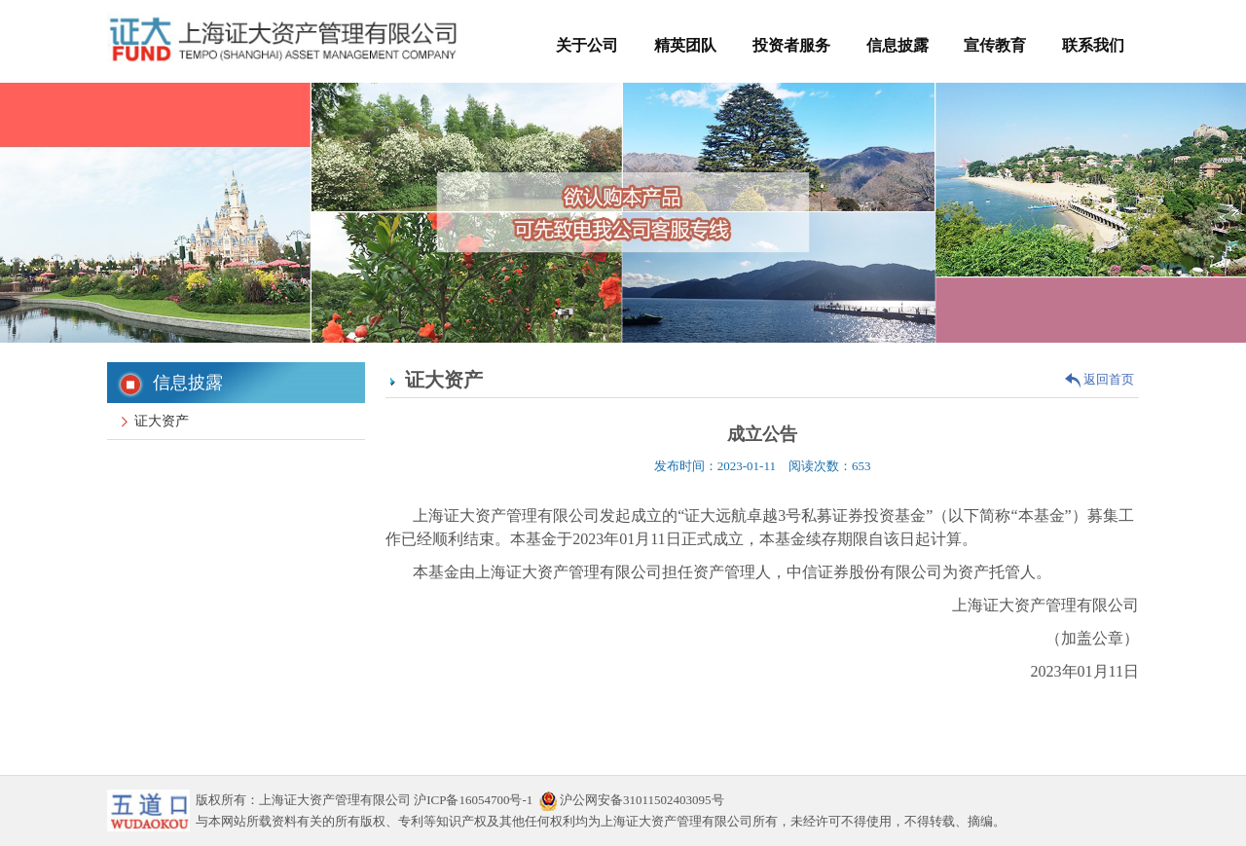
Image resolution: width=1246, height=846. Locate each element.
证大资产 (155, 421)
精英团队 (685, 45)
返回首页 (1099, 379)
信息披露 (897, 45)
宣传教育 (995, 45)
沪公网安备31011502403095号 (631, 799)
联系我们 (1093, 45)
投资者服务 (791, 45)
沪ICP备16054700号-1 (473, 799)
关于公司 (587, 45)
